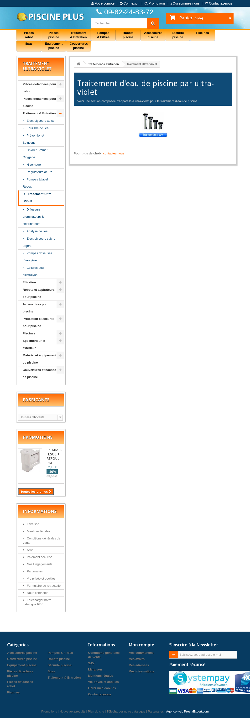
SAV (29, 550)
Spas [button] (28, 43)
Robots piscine (59, 659)
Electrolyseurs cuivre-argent (39, 242)
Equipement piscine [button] (53, 46)
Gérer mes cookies (102, 688)
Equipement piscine (21, 665)
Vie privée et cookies (40, 578)
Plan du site (96, 711)
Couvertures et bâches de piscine (39, 373)
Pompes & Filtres (60, 653)
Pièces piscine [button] (53, 35)
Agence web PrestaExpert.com (187, 711)
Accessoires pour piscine (36, 307)
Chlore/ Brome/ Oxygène (35, 153)
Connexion (130, 3)
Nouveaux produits (72, 711)
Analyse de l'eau (37, 231)
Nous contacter (37, 593)
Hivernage (33, 164)
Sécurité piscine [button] (178, 35)
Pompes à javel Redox (35, 183)
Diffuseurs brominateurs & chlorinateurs (33, 217)
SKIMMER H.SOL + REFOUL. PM (54, 456)
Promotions (155, 3)
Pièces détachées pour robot (39, 87)
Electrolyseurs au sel (40, 120)
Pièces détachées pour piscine (39, 102)
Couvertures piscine (22, 659)
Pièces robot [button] (29, 35)
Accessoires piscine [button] (153, 35)
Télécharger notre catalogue (126, 711)
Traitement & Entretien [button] (78, 35)
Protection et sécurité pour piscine (38, 322)
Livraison (32, 524)
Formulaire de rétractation (44, 585)
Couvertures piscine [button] (79, 46)
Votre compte (103, 3)
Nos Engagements (39, 564)
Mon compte (141, 644)
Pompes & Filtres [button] (103, 35)
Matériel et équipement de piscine (39, 359)
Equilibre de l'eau (38, 128)
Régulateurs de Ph (39, 172)
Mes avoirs (137, 659)
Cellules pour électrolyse (34, 271)
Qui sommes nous (185, 3)
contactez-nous (113, 153)
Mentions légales (38, 531)
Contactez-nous (218, 3)
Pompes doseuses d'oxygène (37, 256)
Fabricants (36, 399)
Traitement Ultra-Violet (38, 197)
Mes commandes (141, 653)
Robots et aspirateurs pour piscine (39, 293)
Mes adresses (139, 665)
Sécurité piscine (60, 665)
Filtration (29, 282)
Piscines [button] (202, 33)
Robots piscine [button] (128, 35)
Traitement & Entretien (39, 113)
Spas (51, 671)
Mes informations (141, 671)
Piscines (29, 333)
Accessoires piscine (22, 653)
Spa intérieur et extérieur (34, 344)
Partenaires (34, 571)
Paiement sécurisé (39, 557)
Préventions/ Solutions (33, 139)
